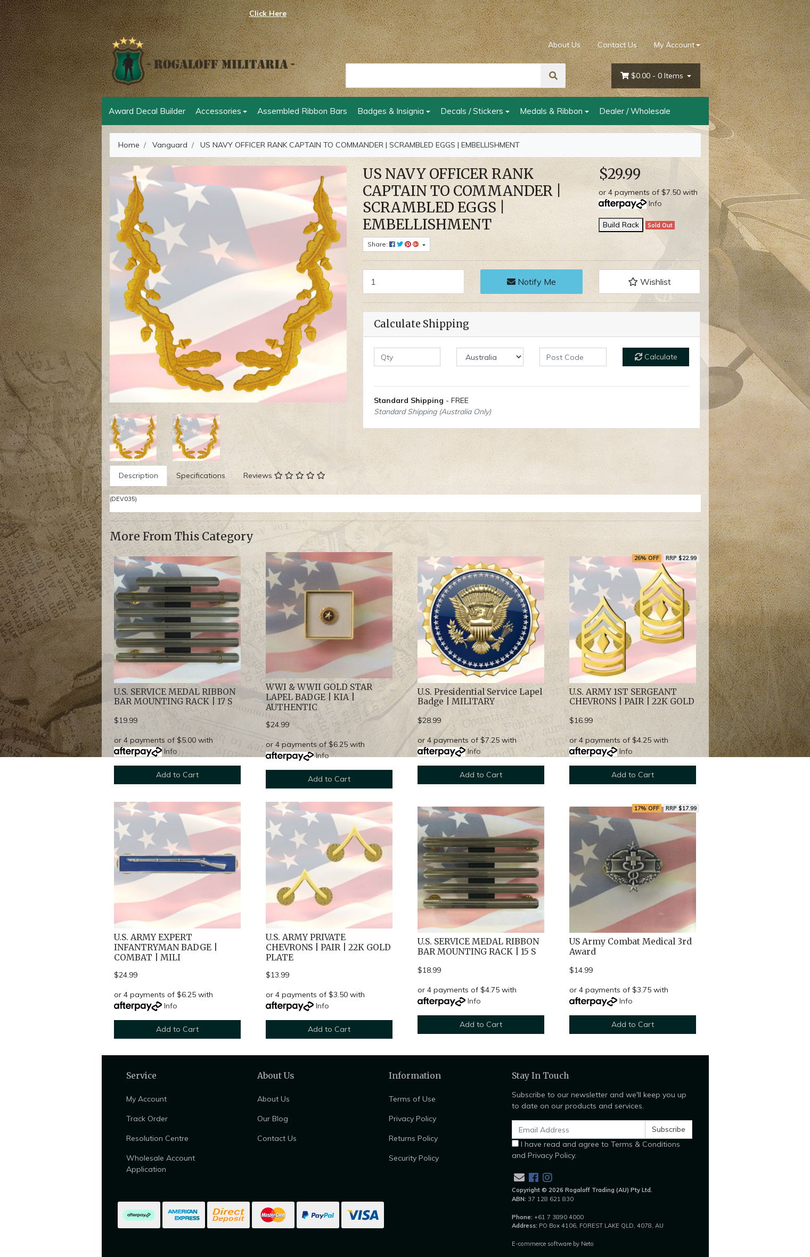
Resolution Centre (157, 1138)
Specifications (200, 475)
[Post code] (573, 357)
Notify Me (531, 281)
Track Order (147, 1118)
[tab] (138, 475)
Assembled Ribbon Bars (302, 110)
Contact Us (617, 45)
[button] (650, 281)
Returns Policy (413, 1138)
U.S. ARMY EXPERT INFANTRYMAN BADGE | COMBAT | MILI (165, 947)
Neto (587, 1243)
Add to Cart (177, 774)
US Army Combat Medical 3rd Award (630, 946)
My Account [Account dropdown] (674, 45)
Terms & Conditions (645, 1144)
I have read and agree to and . (596, 1149)
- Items (652, 75)
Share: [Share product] (394, 244)
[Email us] (519, 1177)
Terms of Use (412, 1099)
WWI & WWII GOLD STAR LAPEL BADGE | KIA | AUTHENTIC (319, 697)
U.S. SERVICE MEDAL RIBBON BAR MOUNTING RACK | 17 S (174, 697)
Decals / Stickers (471, 110)
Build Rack (621, 224)
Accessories (218, 110)
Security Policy (414, 1158)
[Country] (489, 357)
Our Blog (272, 1118)
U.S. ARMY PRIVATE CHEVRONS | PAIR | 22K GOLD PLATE (328, 947)
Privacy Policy (412, 1118)
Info (655, 203)
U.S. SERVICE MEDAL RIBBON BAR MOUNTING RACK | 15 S (478, 946)
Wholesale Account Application (160, 1163)
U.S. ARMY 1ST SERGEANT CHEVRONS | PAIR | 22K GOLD (631, 697)
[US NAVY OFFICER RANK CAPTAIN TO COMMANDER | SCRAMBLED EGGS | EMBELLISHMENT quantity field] (414, 281)
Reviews (284, 475)
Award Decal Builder (147, 110)
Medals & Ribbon (551, 110)
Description (138, 475)
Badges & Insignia (390, 110)
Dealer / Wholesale (634, 110)
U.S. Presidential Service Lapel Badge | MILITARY (480, 697)
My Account (146, 1099)
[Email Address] (579, 1129)
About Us (564, 45)
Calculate (656, 357)
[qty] (407, 357)
